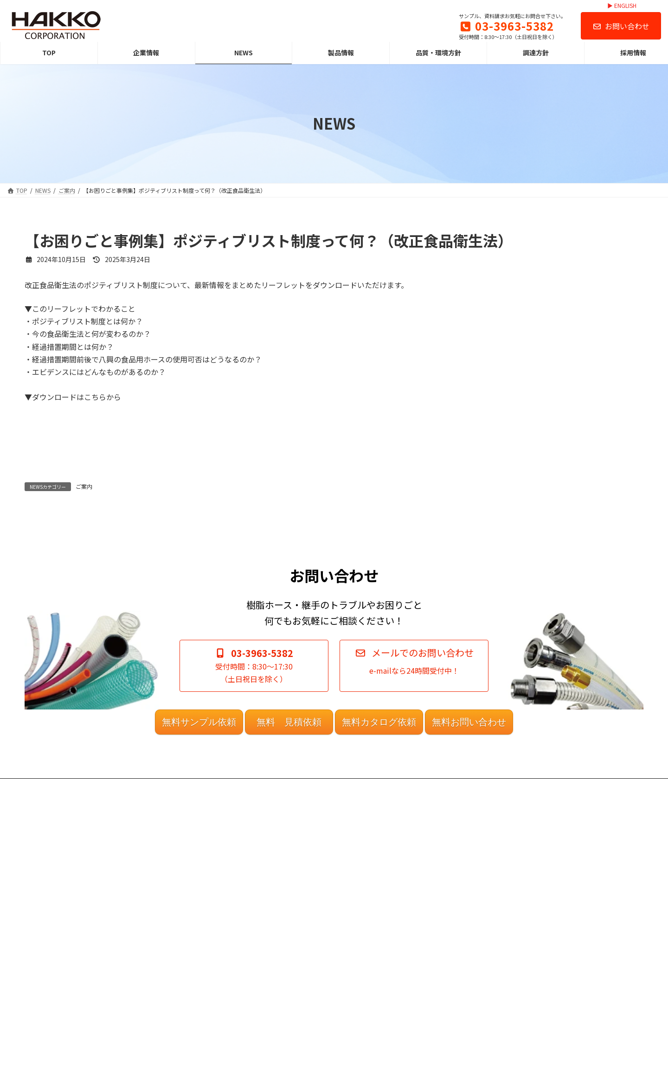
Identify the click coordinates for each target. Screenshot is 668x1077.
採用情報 (191, 1037)
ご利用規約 (360, 940)
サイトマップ (363, 1005)
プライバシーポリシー (374, 956)
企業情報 (191, 956)
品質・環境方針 (199, 1005)
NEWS (187, 972)
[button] (414, 796)
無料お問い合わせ (469, 853)
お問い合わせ (620, 26)
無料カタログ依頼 (379, 853)
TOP (185, 940)
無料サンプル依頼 (199, 853)
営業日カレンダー (369, 988)
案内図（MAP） (366, 972)
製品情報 (191, 988)
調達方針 (191, 1021)
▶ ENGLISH (621, 5)
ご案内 (84, 486)
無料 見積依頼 (289, 853)
